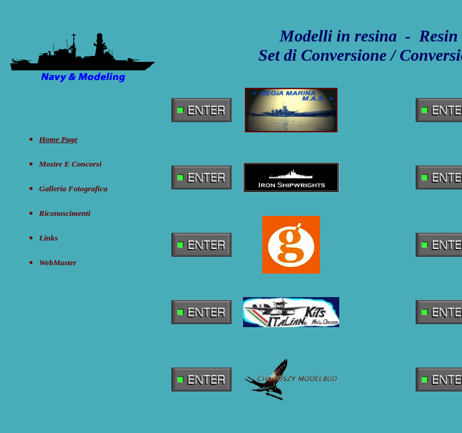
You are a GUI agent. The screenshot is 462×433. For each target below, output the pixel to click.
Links (48, 237)
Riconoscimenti (64, 213)
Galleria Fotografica (73, 188)
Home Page (58, 139)
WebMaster (57, 262)
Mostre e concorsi (70, 163)
